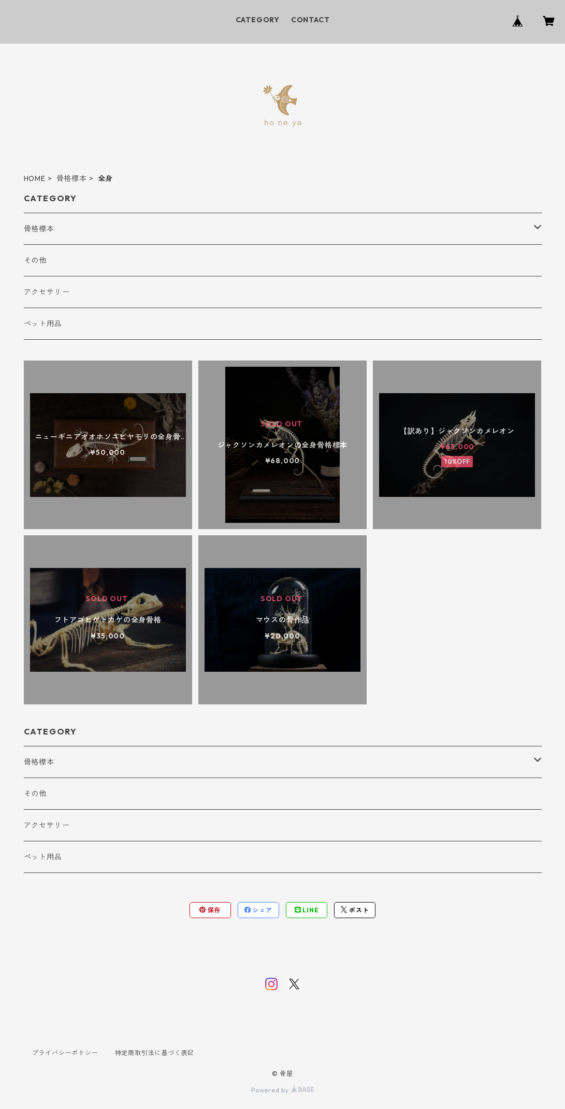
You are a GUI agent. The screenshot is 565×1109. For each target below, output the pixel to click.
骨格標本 (71, 178)
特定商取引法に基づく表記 (155, 1053)
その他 (35, 260)
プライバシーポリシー (65, 1053)
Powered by (282, 1090)
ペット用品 (43, 323)
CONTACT (310, 19)
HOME (35, 178)
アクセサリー (47, 292)
